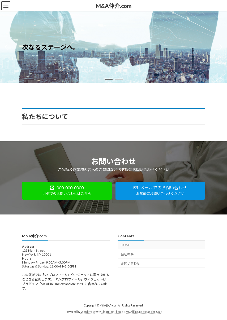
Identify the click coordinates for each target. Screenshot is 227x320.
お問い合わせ (130, 263)
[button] (109, 79)
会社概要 (127, 254)
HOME (126, 245)
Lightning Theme (112, 311)
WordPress (88, 311)
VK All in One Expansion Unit (144, 311)
